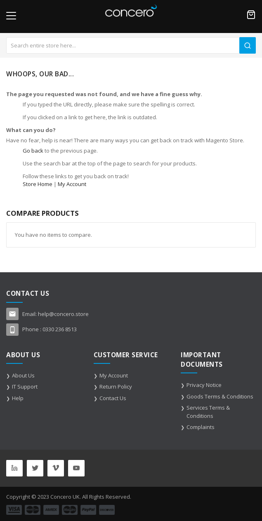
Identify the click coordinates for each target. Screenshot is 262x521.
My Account (72, 184)
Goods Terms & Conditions (219, 396)
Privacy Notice (204, 385)
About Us (23, 375)
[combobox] (131, 45)
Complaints (200, 427)
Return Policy (115, 386)
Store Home (37, 184)
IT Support (25, 386)
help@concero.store (63, 314)
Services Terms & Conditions (208, 412)
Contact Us (112, 398)
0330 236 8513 (59, 329)
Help (18, 398)
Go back (33, 150)
